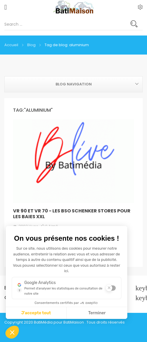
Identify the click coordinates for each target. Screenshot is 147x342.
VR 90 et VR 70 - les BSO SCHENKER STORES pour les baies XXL (72, 214)
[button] (12, 332)
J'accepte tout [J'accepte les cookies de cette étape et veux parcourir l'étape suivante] (36, 313)
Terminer (97, 313)
